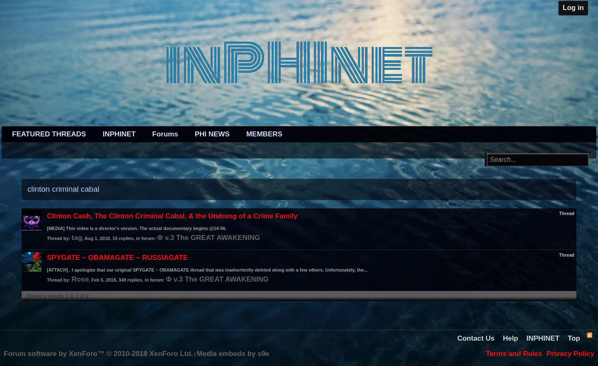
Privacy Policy (570, 354)
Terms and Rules (514, 354)
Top (574, 338)
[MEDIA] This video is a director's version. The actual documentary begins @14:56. (137, 228)
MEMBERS (264, 134)
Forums (165, 134)
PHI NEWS (212, 134)
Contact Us (476, 338)
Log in (573, 8)
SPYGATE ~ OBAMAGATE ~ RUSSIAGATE (117, 258)
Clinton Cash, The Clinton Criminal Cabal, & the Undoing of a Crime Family (172, 216)
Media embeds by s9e (233, 354)
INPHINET (119, 134)
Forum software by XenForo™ (98, 354)
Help (510, 338)
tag (76, 238)
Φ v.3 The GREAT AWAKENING (208, 238)
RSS (589, 335)
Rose (80, 279)
